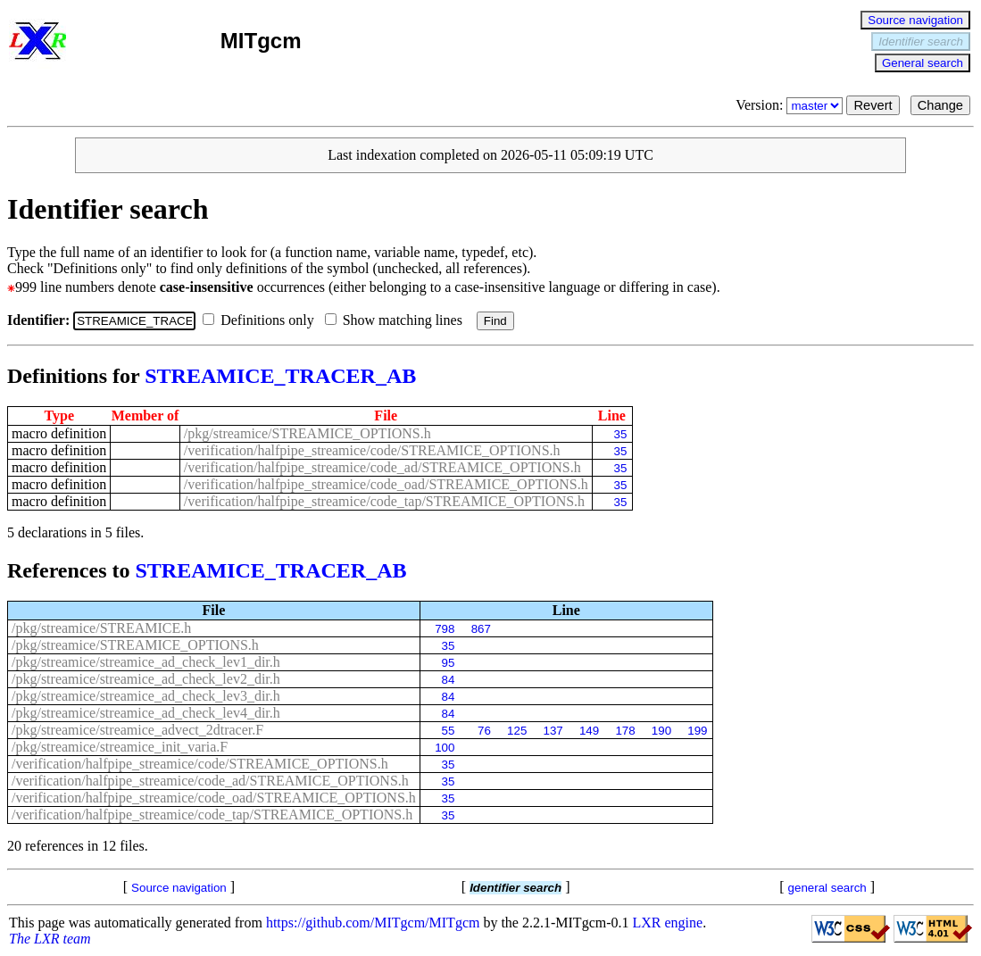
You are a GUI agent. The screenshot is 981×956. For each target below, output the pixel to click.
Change (940, 105)
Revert (872, 105)
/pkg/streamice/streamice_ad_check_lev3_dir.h (146, 695)
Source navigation (915, 20)
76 (484, 730)
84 (448, 679)
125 (517, 730)
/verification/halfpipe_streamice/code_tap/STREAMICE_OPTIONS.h (384, 501)
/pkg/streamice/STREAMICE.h (101, 628)
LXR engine (668, 922)
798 (444, 629)
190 (661, 730)
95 (448, 662)
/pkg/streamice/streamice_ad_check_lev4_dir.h (146, 712)
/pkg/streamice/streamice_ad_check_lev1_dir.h (146, 661)
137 (553, 730)
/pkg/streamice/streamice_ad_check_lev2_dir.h (146, 678)
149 (589, 730)
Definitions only (261, 320)
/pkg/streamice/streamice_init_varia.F (120, 746)
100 (444, 747)
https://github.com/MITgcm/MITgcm (373, 922)
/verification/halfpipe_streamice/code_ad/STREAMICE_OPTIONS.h (382, 467)
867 (481, 629)
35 (620, 434)
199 (697, 730)
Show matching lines (397, 320)
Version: (791, 104)
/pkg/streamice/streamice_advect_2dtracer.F (137, 729)
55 (448, 730)
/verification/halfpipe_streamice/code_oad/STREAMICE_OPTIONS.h (386, 484)
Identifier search (920, 41)
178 (625, 730)
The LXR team (50, 938)
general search (827, 887)
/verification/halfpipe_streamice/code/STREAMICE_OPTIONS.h (372, 450)
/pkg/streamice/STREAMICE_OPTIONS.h (307, 433)
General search (922, 63)
